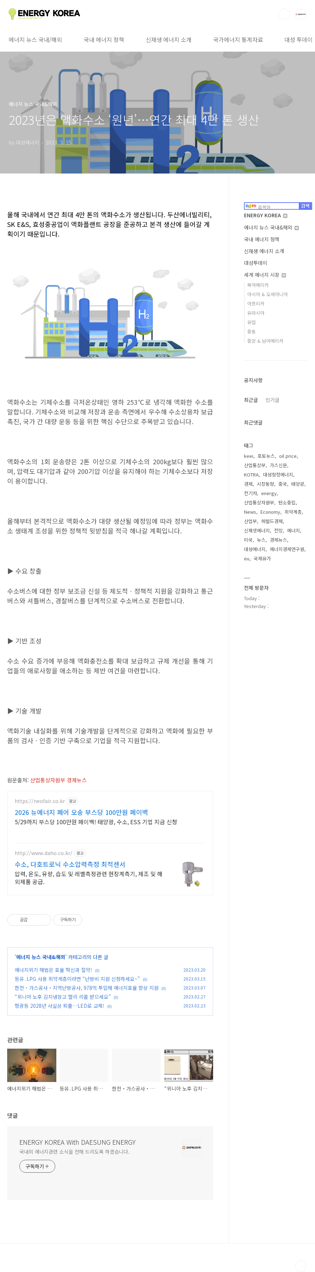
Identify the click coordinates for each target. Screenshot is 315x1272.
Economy (270, 511)
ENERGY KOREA (265, 215)
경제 (248, 483)
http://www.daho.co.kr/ (43, 853)
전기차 (250, 493)
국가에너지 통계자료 (238, 39)
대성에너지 (254, 549)
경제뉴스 (278, 539)
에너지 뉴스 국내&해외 (40, 956)
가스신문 (278, 465)
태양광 (297, 483)
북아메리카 (258, 284)
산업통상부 (254, 465)
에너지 (293, 530)
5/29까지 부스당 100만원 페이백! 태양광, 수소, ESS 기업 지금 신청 (96, 821)
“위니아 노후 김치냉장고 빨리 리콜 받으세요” (63, 996)
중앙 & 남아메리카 (265, 340)
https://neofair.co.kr (40, 801)
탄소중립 (287, 502)
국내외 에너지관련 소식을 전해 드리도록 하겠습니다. (74, 1151)
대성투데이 (255, 262)
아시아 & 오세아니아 (267, 294)
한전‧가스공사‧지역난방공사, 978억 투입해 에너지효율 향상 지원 (87, 987)
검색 (284, 14)
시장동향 (265, 483)
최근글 (251, 399)
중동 (251, 331)
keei (248, 455)
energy (269, 493)
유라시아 (255, 312)
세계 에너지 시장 (265, 274)
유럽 (251, 322)
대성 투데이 (299, 39)
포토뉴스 (266, 455)
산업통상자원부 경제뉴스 (58, 780)
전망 (278, 530)
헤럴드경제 (272, 521)
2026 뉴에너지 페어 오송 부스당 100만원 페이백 (81, 812)
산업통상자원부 (259, 502)
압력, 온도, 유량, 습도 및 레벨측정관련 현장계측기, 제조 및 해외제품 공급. (89, 877)
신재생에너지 (257, 530)
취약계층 (293, 511)
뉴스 (261, 539)
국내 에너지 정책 (104, 39)
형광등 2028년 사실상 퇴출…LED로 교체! (59, 1005)
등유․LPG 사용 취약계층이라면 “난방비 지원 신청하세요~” (77, 978)
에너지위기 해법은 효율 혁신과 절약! (53, 969)
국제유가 (262, 558)
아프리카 (255, 303)
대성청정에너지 (278, 474)
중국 (282, 483)
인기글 (272, 399)
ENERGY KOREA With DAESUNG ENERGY (77, 1142)
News (250, 511)
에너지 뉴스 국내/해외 (35, 39)
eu (246, 558)
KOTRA (251, 474)
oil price (288, 455)
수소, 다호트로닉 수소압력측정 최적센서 (70, 864)
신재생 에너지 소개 (169, 39)
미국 (248, 539)
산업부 (250, 521)
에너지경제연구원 (287, 549)
